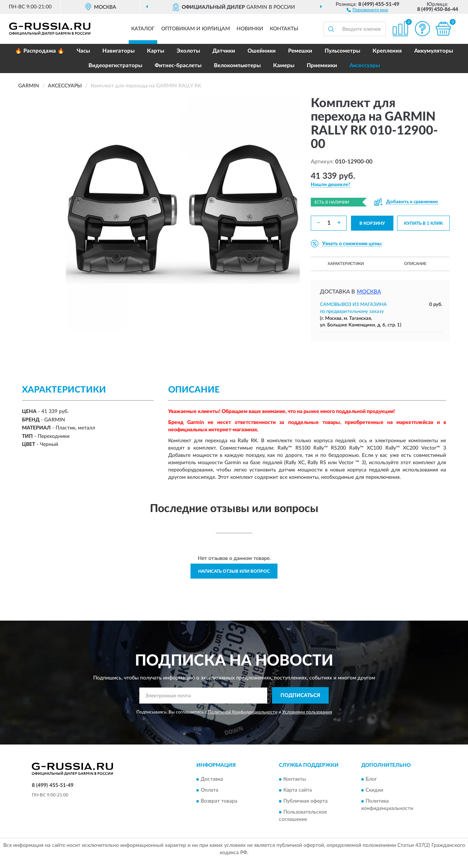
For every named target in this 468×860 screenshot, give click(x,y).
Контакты (284, 28)
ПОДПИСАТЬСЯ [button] (300, 695)
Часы (83, 51)
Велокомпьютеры (237, 65)
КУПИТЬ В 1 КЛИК (423, 223)
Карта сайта (297, 790)
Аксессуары (365, 65)
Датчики (223, 51)
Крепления (387, 51)
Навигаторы (118, 51)
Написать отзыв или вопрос (234, 571)
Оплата (209, 790)
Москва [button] (369, 292)
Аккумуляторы (433, 51)
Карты (155, 51)
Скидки (374, 790)
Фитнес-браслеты (178, 65)
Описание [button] (415, 264)
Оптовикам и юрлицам (195, 28)
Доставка (212, 779)
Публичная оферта (305, 801)
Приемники (322, 65)
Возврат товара (219, 801)
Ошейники (262, 51)
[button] (367, 9)
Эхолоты (188, 51)
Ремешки (300, 51)
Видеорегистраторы (115, 65)
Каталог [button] (143, 28)
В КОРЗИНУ (372, 223)
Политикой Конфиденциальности (243, 712)
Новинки (250, 28)
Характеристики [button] (346, 264)
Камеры (283, 65)
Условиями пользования (307, 712)
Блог (371, 779)
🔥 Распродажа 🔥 (39, 51)
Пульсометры (342, 51)
